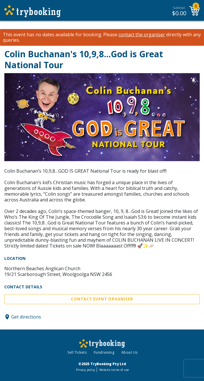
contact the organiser (141, 34)
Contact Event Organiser (102, 299)
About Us (129, 352)
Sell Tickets (77, 352)
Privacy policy (85, 370)
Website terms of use (114, 370)
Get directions (26, 317)
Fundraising (104, 352)
